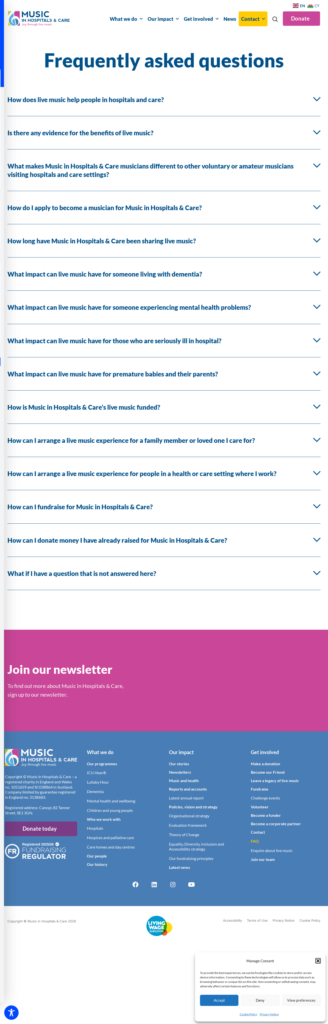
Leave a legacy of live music (275, 780)
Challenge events (265, 798)
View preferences (301, 1000)
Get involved (201, 19)
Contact (253, 19)
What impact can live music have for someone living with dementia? (104, 274)
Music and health (184, 780)
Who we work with (104, 819)
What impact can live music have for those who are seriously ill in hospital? (114, 341)
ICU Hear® (96, 772)
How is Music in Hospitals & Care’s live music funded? (83, 407)
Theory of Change (184, 834)
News (230, 19)
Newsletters (180, 772)
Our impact (163, 19)
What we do (126, 19)
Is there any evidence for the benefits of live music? (80, 133)
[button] (318, 960)
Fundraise (259, 789)
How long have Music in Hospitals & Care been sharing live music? (101, 241)
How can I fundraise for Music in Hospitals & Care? (80, 507)
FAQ (255, 841)
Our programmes (102, 763)
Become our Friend (268, 772)
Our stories (179, 763)
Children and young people (110, 810)
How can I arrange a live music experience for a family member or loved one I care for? (131, 440)
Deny (260, 1000)
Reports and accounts (188, 789)
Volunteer (260, 806)
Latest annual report (186, 798)
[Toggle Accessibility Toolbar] (11, 1012)
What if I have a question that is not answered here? (81, 573)
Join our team (263, 859)
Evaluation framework (188, 825)
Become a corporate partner (276, 823)
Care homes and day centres (111, 847)
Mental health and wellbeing (111, 800)
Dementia (95, 791)
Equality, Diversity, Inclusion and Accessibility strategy (196, 846)
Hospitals (95, 828)
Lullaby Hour (98, 782)
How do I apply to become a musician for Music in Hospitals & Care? (104, 208)
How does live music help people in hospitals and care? (85, 100)
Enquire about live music (272, 850)
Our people (97, 855)
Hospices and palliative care (110, 837)
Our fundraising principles (191, 858)
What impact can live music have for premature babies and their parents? (112, 374)
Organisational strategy (189, 815)
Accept (219, 1000)
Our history (97, 864)
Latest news (179, 867)
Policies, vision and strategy (193, 806)
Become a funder (266, 815)
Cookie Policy (248, 1014)
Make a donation (265, 763)
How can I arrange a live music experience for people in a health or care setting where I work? (141, 474)
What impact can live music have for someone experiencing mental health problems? (129, 307)
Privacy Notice (269, 1014)
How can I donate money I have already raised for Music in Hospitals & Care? (117, 540)
